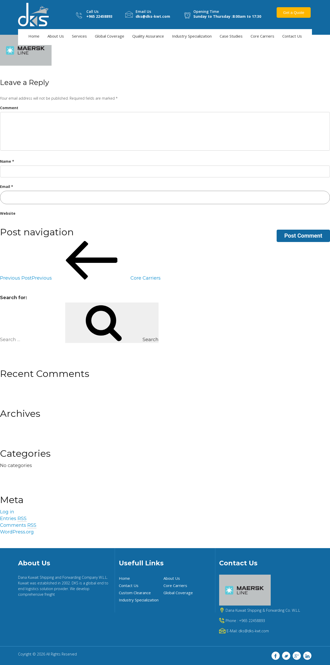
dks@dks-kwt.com (253, 630)
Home (33, 35)
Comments (18, 525)
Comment (9, 107)
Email (6, 186)
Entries (13, 518)
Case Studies (231, 35)
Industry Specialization (192, 35)
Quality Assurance (148, 35)
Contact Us (292, 35)
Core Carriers (262, 35)
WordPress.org (17, 531)
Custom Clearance (135, 592)
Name (7, 161)
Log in (7, 512)
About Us (55, 35)
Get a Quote (293, 12)
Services (79, 35)
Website (7, 213)
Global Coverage (109, 35)
